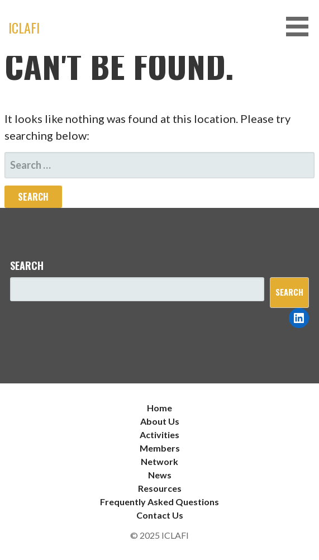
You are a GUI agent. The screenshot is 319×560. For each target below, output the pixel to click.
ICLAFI (24, 27)
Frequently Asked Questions (159, 501)
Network (159, 461)
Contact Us (159, 515)
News (160, 474)
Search (27, 265)
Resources (160, 488)
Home (159, 407)
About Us (159, 421)
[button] (301, 26)
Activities (159, 434)
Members (160, 448)
